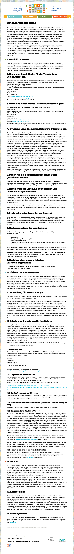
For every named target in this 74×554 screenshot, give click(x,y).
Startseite (11, 541)
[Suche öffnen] (69, 16)
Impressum (30, 457)
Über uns (42, 17)
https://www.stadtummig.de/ (20, 98)
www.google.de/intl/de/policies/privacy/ (27, 439)
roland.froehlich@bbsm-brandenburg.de (22, 120)
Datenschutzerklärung (23, 541)
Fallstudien (28, 17)
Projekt (12, 17)
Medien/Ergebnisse (60, 17)
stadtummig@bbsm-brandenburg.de (22, 96)
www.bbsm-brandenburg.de (20, 121)
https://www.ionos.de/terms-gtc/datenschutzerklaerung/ (23, 371)
